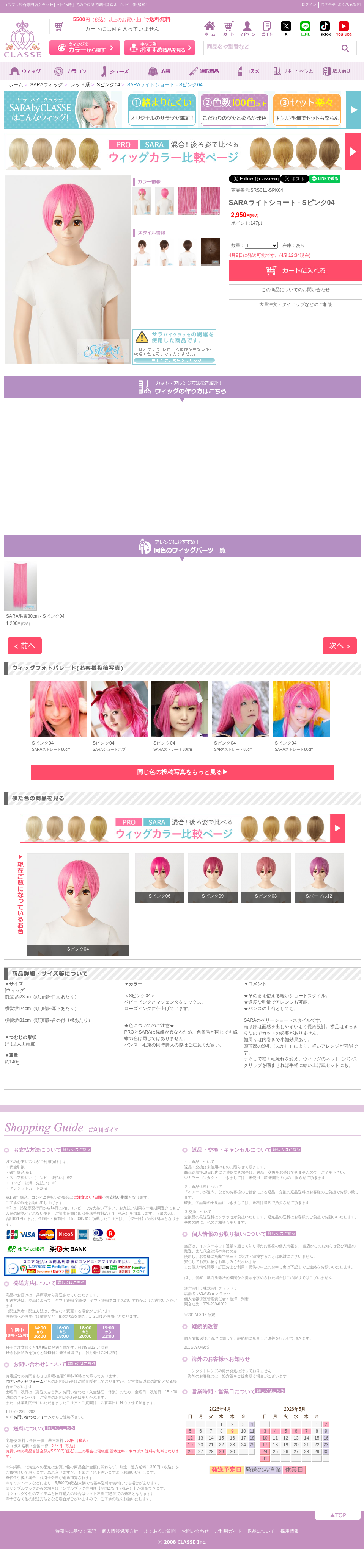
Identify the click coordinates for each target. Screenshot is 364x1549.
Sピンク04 (108, 84)
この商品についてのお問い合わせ (296, 289)
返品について (261, 1531)
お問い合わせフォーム (25, 1381)
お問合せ (328, 4)
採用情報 (289, 1531)
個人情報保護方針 (120, 1531)
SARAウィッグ (46, 84)
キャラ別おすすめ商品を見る (159, 47)
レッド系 (80, 84)
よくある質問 (349, 4)
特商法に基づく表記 (75, 1531)
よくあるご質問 (160, 1531)
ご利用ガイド (228, 1531)
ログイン (309, 4)
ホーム (15, 84)
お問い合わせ (195, 1531)
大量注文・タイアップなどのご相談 (295, 304)
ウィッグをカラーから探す (84, 47)
